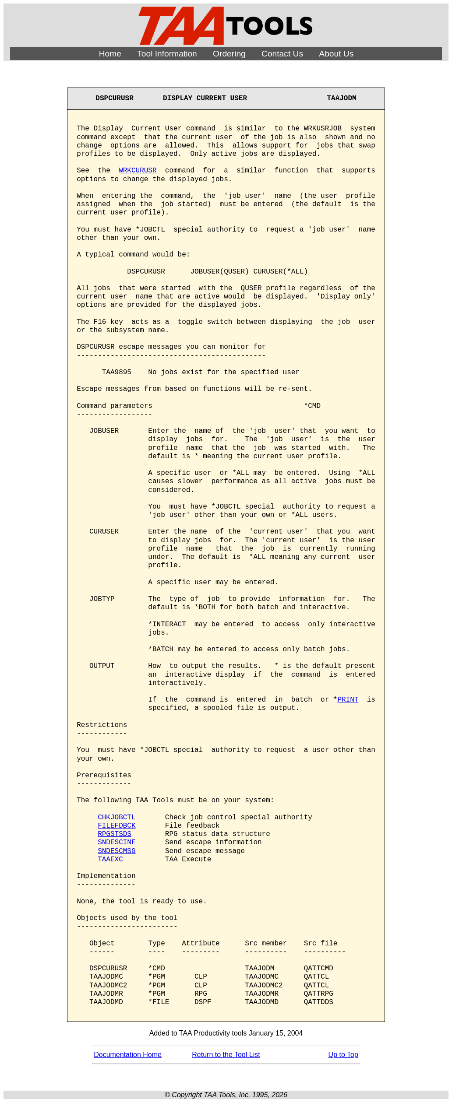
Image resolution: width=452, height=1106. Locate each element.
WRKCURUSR (137, 171)
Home (110, 53)
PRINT (347, 700)
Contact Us (282, 53)
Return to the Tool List (226, 1054)
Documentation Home (128, 1054)
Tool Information (167, 53)
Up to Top (343, 1054)
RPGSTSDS (114, 834)
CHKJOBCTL (116, 817)
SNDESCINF (116, 842)
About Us (336, 53)
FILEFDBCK (116, 826)
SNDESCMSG (116, 851)
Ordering (229, 53)
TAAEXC (110, 859)
